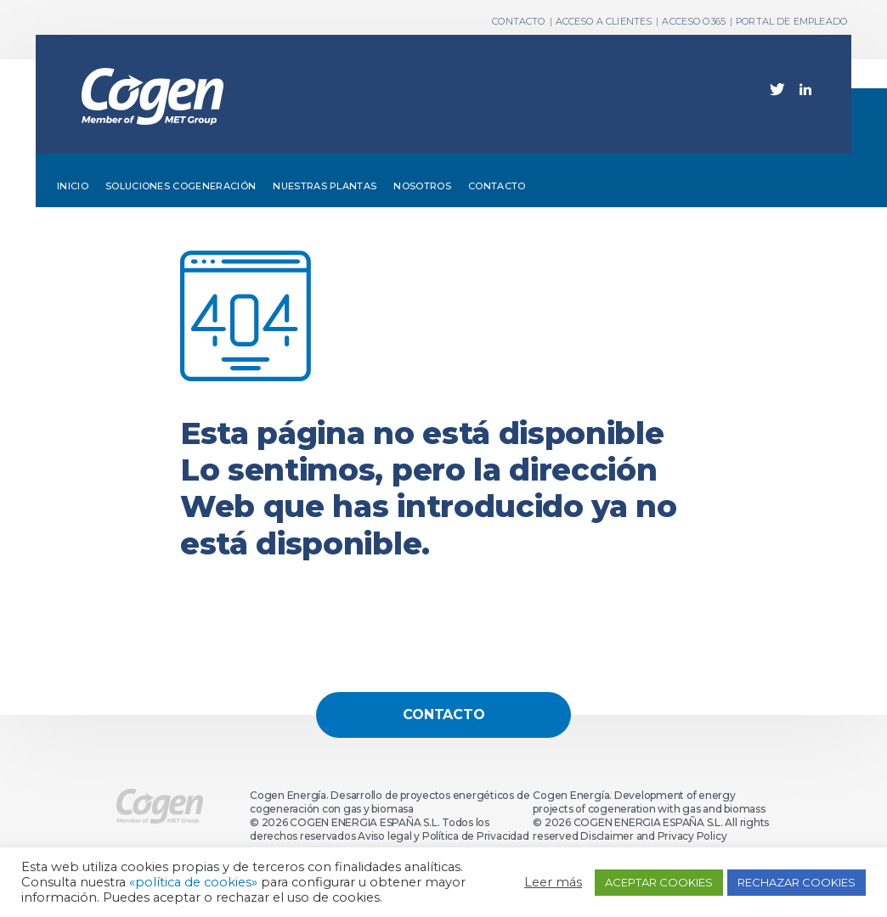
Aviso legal (384, 836)
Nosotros (422, 186)
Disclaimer (607, 836)
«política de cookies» (193, 882)
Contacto (497, 186)
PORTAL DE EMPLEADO (791, 21)
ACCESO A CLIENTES (604, 21)
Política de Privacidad (475, 836)
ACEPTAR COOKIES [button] (659, 882)
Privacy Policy (692, 836)
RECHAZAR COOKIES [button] (796, 882)
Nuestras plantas (324, 186)
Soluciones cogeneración (180, 186)
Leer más (553, 882)
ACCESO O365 (694, 21)
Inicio (72, 186)
